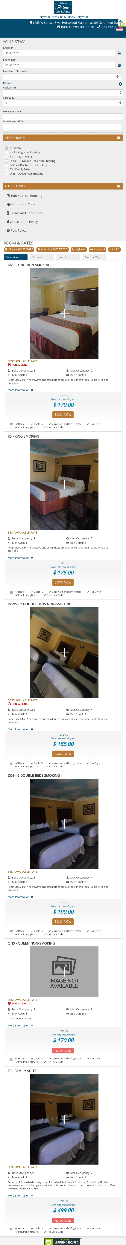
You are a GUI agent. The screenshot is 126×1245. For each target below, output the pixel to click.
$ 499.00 (63, 1210)
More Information (21, 390)
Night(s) (80, 249)
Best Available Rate (22, 361)
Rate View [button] (37, 257)
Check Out (9, 60)
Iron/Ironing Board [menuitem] (26, 427)
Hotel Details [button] (65, 257)
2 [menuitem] (34, 370)
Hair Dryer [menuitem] (94, 424)
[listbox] (62, 76)
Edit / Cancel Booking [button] (24, 195)
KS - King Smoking (21, 156)
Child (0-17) (9, 97)
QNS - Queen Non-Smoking (26, 173)
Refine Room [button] (62, 138)
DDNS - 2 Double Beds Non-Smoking (32, 161)
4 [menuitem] (91, 709)
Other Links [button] (62, 186)
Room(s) (98, 249)
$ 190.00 (63, 911)
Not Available (63, 1050)
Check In (8, 48)
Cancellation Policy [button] (22, 221)
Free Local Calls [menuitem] (53, 427)
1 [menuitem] (85, 375)
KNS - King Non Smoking (25, 152)
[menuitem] (63, 195)
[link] (63, 1242)
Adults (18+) (9, 87)
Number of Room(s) (15, 71)
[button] (63, 7)
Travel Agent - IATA (13, 121)
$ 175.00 (63, 572)
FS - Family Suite (20, 169)
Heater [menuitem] (20, 424)
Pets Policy (16, 230)
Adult (115, 249)
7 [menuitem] (91, 1173)
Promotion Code (12, 111)
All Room (15, 148)
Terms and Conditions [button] (25, 213)
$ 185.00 (63, 743)
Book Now (63, 415)
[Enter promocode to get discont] (63, 116)
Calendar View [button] (92, 257)
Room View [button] (12, 257)
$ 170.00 (63, 404)
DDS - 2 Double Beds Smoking (28, 165)
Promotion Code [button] (21, 204)
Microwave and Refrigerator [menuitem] (65, 424)
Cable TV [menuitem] (37, 424)
